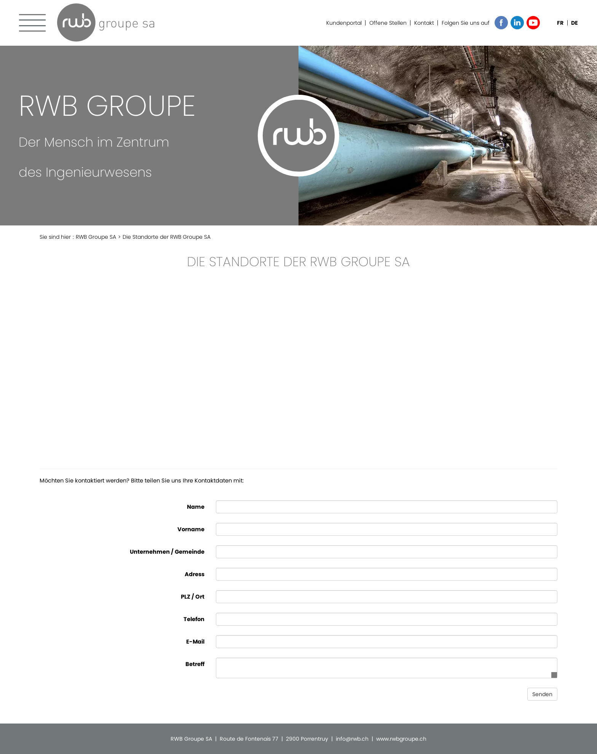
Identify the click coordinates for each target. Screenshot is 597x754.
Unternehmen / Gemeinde (167, 552)
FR (560, 23)
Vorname (190, 529)
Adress (194, 574)
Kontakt (424, 23)
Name (195, 507)
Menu (32, 23)
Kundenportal (344, 23)
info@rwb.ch (352, 739)
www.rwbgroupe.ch (401, 739)
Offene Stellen (388, 23)
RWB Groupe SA (105, 22)
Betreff (194, 664)
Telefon (194, 619)
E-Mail (195, 641)
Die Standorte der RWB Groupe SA (167, 237)
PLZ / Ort (192, 597)
